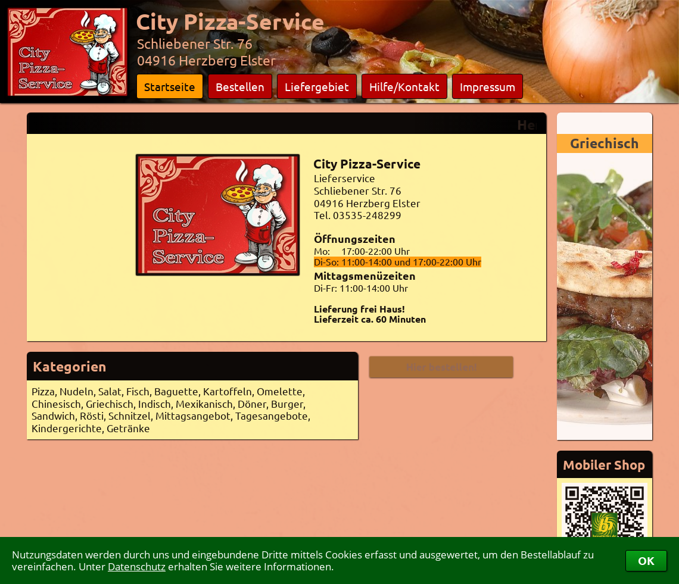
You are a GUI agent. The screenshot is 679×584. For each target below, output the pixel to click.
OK (646, 560)
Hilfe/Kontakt (404, 86)
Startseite (169, 86)
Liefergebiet (317, 86)
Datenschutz (137, 566)
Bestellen (240, 86)
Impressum (487, 86)
